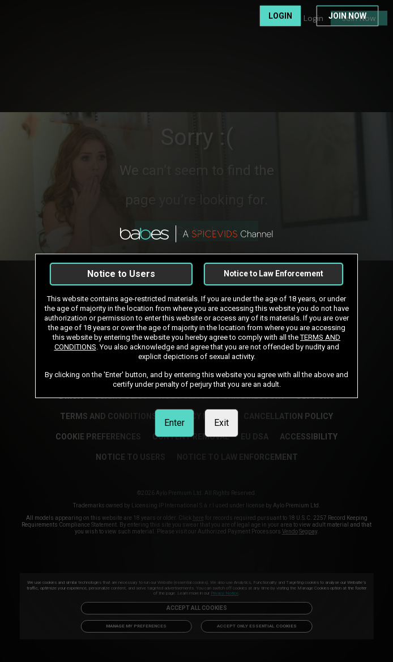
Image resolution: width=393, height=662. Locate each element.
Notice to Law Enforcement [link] (273, 273)
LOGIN (280, 15)
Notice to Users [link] (121, 273)
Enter (174, 422)
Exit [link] (221, 422)
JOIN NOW (347, 15)
